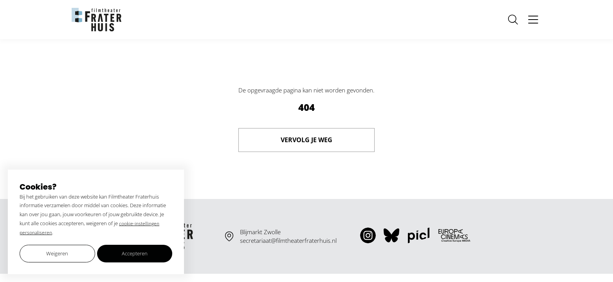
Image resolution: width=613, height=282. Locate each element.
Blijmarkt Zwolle (260, 232)
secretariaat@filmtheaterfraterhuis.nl (288, 240)
